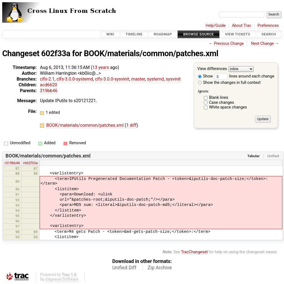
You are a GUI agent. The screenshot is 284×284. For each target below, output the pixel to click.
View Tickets (237, 34)
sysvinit (173, 79)
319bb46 (48, 90)
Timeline (134, 34)
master (138, 79)
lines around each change (244, 76)
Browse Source (198, 34)
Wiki (110, 34)
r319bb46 (12, 163)
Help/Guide (215, 25)
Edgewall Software (61, 279)
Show (205, 76)
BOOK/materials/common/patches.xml (151, 53)
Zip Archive (160, 267)
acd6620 (48, 84)
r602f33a (30, 163)
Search (269, 34)
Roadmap (163, 34)
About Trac (241, 25)
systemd (155, 79)
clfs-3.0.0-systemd (75, 79)
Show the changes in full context (229, 82)
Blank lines (218, 97)
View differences (212, 69)
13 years (100, 67)
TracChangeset (194, 252)
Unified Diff (124, 267)
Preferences (268, 25)
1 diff (131, 125)
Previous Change (229, 43)
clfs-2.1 (47, 79)
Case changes (221, 102)
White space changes (228, 107)
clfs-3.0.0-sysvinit (112, 79)
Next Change (262, 43)
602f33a (55, 53)
